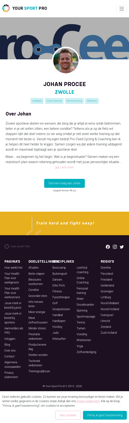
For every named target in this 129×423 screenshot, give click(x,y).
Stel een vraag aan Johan (64, 183)
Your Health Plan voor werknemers (12, 293)
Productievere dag (37, 347)
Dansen (57, 279)
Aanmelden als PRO (13, 330)
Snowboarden (85, 304)
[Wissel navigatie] (121, 8)
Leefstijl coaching (82, 270)
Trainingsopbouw (39, 371)
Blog (7, 344)
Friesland (106, 279)
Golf (55, 303)
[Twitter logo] (122, 246)
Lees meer (67, 167)
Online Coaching (54, 101)
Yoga (80, 346)
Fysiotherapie (61, 297)
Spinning (82, 310)
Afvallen (33, 267)
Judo (55, 332)
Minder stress (37, 328)
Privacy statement (11, 375)
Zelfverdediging (86, 352)
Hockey (57, 327)
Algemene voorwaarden (12, 364)
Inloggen (9, 338)
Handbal (57, 315)
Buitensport (59, 273)
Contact (9, 356)
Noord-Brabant (110, 303)
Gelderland (107, 285)
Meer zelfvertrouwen (38, 320)
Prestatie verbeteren (35, 336)
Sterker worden (38, 355)
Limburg (106, 297)
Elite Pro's (58, 285)
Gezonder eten (37, 296)
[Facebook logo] (108, 246)
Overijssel (107, 315)
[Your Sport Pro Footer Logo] (17, 246)
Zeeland (106, 327)
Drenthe (106, 267)
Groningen (107, 291)
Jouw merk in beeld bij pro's (12, 305)
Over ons (10, 350)
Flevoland (107, 273)
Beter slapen (36, 273)
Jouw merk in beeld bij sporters (12, 318)
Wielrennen (92, 101)
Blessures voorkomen (35, 282)
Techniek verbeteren (35, 363)
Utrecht (105, 321)
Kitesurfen (59, 338)
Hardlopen (37, 101)
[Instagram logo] (115, 246)
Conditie (33, 290)
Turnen (81, 328)
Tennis (81, 322)
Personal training (74, 101)
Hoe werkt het (13, 267)
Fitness (57, 291)
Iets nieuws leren (35, 304)
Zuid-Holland (109, 332)
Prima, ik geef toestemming (104, 415)
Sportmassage (86, 316)
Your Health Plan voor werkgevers (11, 278)
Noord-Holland (110, 309)
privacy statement (88, 401)
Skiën (80, 298)
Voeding (82, 334)
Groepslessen (61, 309)
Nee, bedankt (68, 415)
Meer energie (36, 312)
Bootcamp (59, 267)
